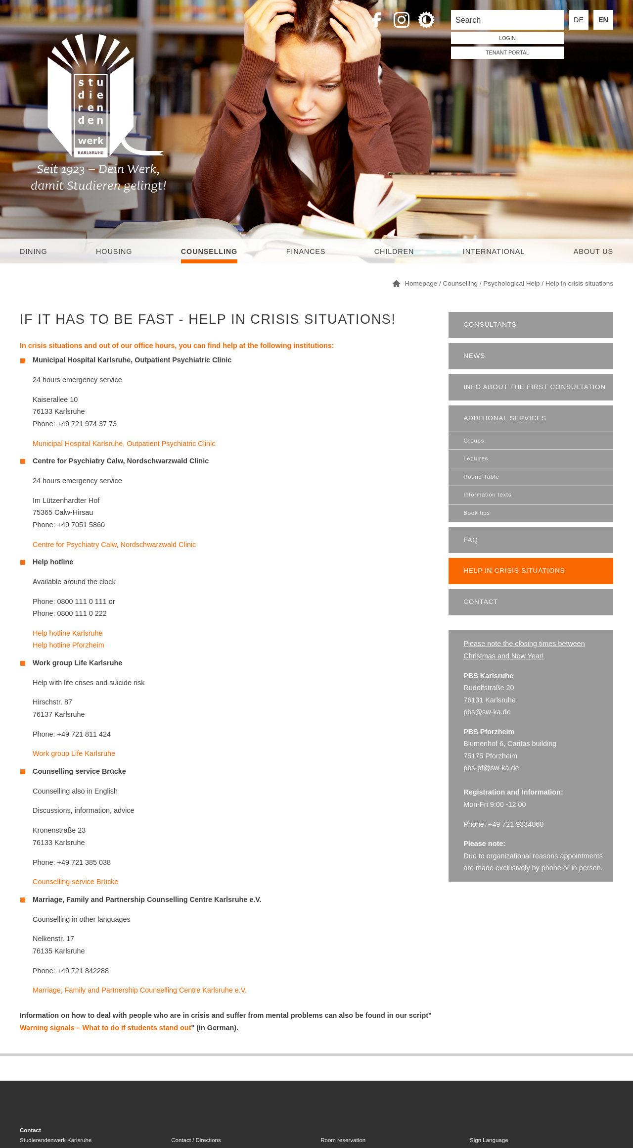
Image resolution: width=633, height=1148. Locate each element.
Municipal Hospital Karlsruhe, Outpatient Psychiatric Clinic (124, 444)
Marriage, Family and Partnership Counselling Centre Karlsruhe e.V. (140, 990)
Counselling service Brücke (76, 882)
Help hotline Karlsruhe (68, 633)
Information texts (487, 495)
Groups (473, 441)
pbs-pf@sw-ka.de (491, 768)
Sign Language (489, 1140)
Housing (114, 251)
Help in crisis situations (514, 570)
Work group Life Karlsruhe (74, 753)
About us (593, 251)
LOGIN (507, 38)
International (494, 251)
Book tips (476, 513)
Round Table (481, 477)
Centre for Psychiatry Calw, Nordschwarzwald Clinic (114, 545)
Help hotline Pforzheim (68, 645)
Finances (306, 251)
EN (603, 20)
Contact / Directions (196, 1140)
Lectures (475, 458)
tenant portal (507, 52)
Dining (33, 251)
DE (579, 20)
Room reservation (342, 1140)
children (394, 251)
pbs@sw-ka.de (486, 712)
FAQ (470, 540)
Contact (480, 601)
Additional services (504, 418)
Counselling (209, 251)
